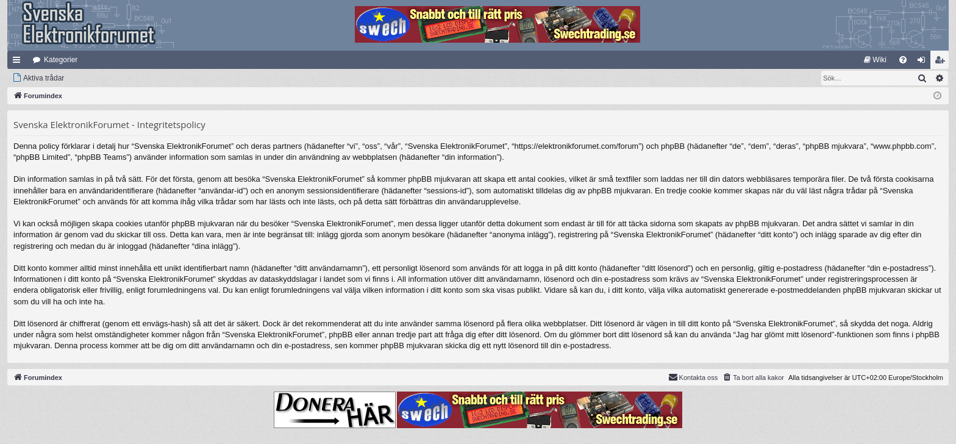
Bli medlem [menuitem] (942, 62)
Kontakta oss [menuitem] (693, 377)
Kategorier (60, 60)
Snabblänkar (19, 62)
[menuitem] (875, 60)
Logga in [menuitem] (924, 62)
